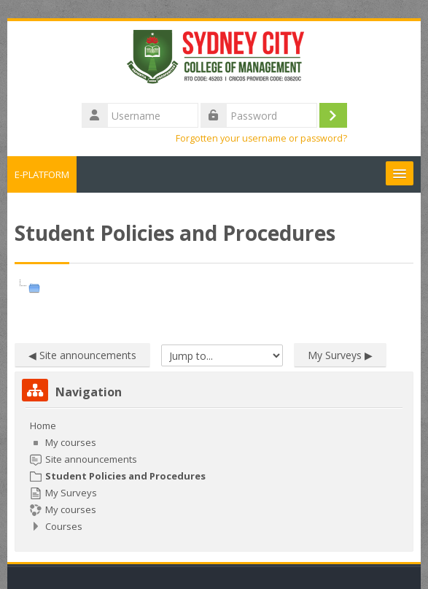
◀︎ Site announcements (82, 355)
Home (43, 425)
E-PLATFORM (42, 174)
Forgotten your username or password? (261, 138)
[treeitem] (214, 476)
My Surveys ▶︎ (340, 355)
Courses (63, 526)
